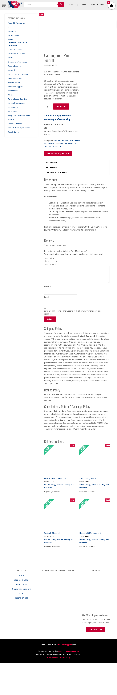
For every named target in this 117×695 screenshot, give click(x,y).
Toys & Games (13, 132)
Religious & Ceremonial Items (19, 115)
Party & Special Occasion (17, 99)
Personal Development (16, 103)
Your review (50, 296)
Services (11, 119)
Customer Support (21, 621)
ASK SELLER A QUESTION (58, 186)
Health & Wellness (15, 78)
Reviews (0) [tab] (51, 199)
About (21, 625)
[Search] (61, 4)
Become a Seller (21, 612)
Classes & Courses (15, 49)
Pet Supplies (12, 111)
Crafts (10, 58)
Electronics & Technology (17, 62)
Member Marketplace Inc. (69, 683)
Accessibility (65, 689)
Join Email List (95, 662)
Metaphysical (13, 91)
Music (10, 95)
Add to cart (61, 139)
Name (47, 318)
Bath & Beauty (13, 35)
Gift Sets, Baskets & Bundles (18, 74)
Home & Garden (14, 82)
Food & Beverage (14, 66)
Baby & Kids (12, 31)
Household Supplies (15, 87)
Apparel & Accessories (16, 23)
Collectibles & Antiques (16, 54)
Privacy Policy (52, 689)
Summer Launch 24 (52, 178)
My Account (21, 616)
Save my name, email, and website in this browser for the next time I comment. (73, 344)
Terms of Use (21, 629)
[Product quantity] (48, 138)
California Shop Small (15, 5)
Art (9, 27)
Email (47, 329)
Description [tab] (51, 194)
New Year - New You (68, 175)
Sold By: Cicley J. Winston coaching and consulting (57, 149)
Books (10, 39)
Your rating (50, 290)
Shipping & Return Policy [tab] (57, 204)
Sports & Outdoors (15, 124)
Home (21, 607)
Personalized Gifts (14, 107)
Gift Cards (11, 70)
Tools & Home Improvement (19, 128)
